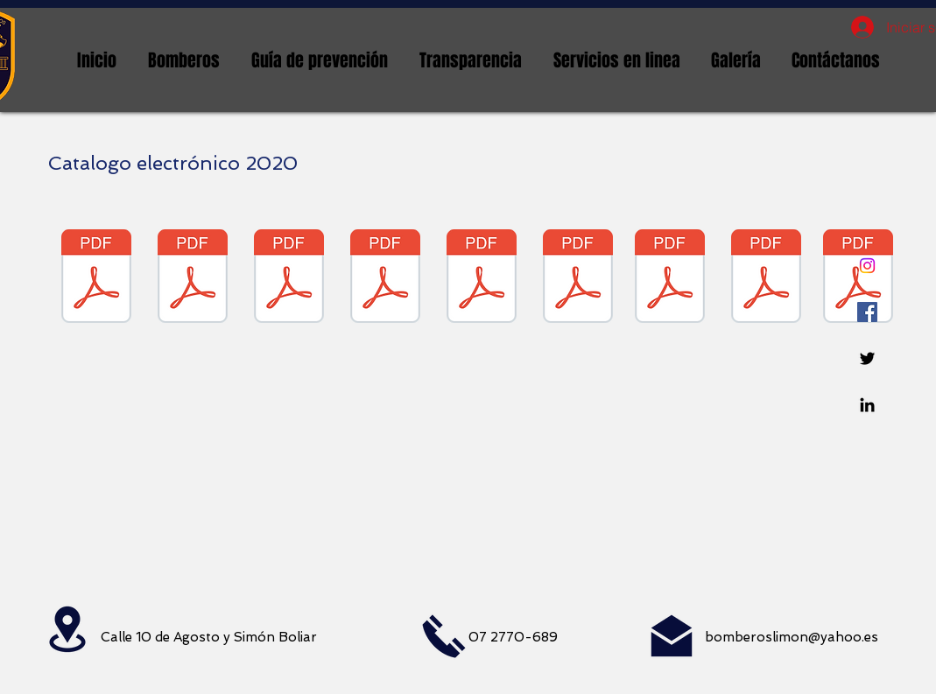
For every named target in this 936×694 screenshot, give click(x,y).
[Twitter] (867, 358)
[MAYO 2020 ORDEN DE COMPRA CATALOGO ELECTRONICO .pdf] (385, 278)
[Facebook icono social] (867, 312)
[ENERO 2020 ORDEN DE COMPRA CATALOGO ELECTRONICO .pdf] (96, 278)
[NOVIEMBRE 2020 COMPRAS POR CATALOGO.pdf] (766, 278)
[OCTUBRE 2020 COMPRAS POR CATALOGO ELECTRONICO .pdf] (669, 278)
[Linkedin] (867, 405)
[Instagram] (867, 266)
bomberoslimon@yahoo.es (791, 637)
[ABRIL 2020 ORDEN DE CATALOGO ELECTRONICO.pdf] (289, 278)
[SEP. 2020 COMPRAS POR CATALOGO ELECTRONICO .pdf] (577, 278)
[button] (184, 60)
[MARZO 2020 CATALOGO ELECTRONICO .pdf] (481, 278)
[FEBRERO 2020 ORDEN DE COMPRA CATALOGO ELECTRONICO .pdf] (192, 278)
